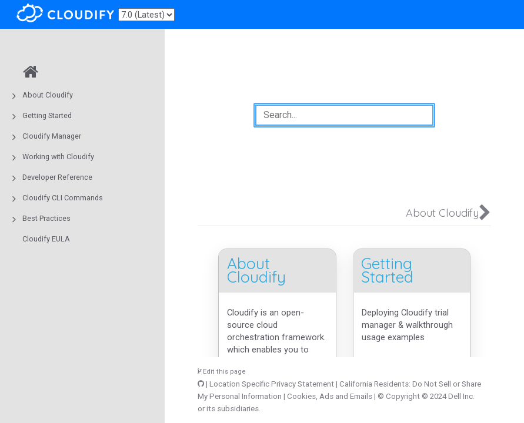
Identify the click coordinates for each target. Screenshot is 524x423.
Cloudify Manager (51, 136)
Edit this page (222, 371)
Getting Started (47, 115)
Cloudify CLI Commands (62, 197)
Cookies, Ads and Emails (329, 396)
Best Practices (46, 218)
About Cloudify (47, 94)
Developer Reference (57, 177)
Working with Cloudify (58, 156)
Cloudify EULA (46, 238)
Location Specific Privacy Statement (271, 384)
